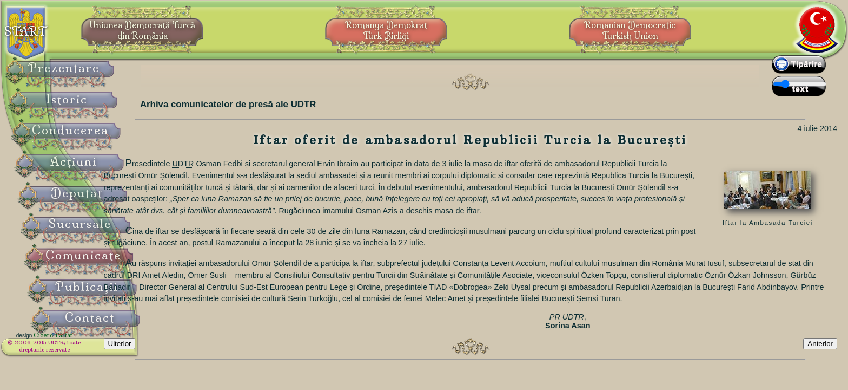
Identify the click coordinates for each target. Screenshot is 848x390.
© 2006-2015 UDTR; (70, 349)
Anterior (820, 375)
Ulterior (167, 375)
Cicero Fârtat (78, 342)
